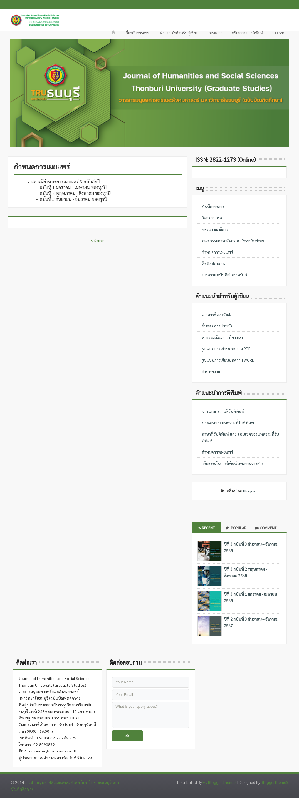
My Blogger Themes (219, 782)
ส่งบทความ (211, 371)
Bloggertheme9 (274, 782)
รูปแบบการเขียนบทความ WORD (228, 359)
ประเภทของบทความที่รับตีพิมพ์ (228, 422)
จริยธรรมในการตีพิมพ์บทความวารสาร (232, 463)
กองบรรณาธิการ (215, 229)
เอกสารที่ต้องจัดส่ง (217, 314)
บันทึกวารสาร (213, 206)
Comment (265, 528)
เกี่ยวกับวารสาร (136, 34)
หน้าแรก (98, 240)
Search (278, 34)
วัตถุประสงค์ (212, 217)
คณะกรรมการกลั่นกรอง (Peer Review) (233, 240)
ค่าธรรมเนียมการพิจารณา (222, 337)
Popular (236, 528)
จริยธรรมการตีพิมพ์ (247, 32)
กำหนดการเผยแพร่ (217, 251)
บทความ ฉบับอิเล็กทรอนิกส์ (224, 274)
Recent (206, 528)
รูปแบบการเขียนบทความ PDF (226, 348)
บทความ (216, 32)
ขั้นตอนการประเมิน (217, 325)
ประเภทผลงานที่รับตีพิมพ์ (223, 411)
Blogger (250, 490)
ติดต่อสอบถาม (214, 263)
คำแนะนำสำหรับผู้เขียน (179, 34)
